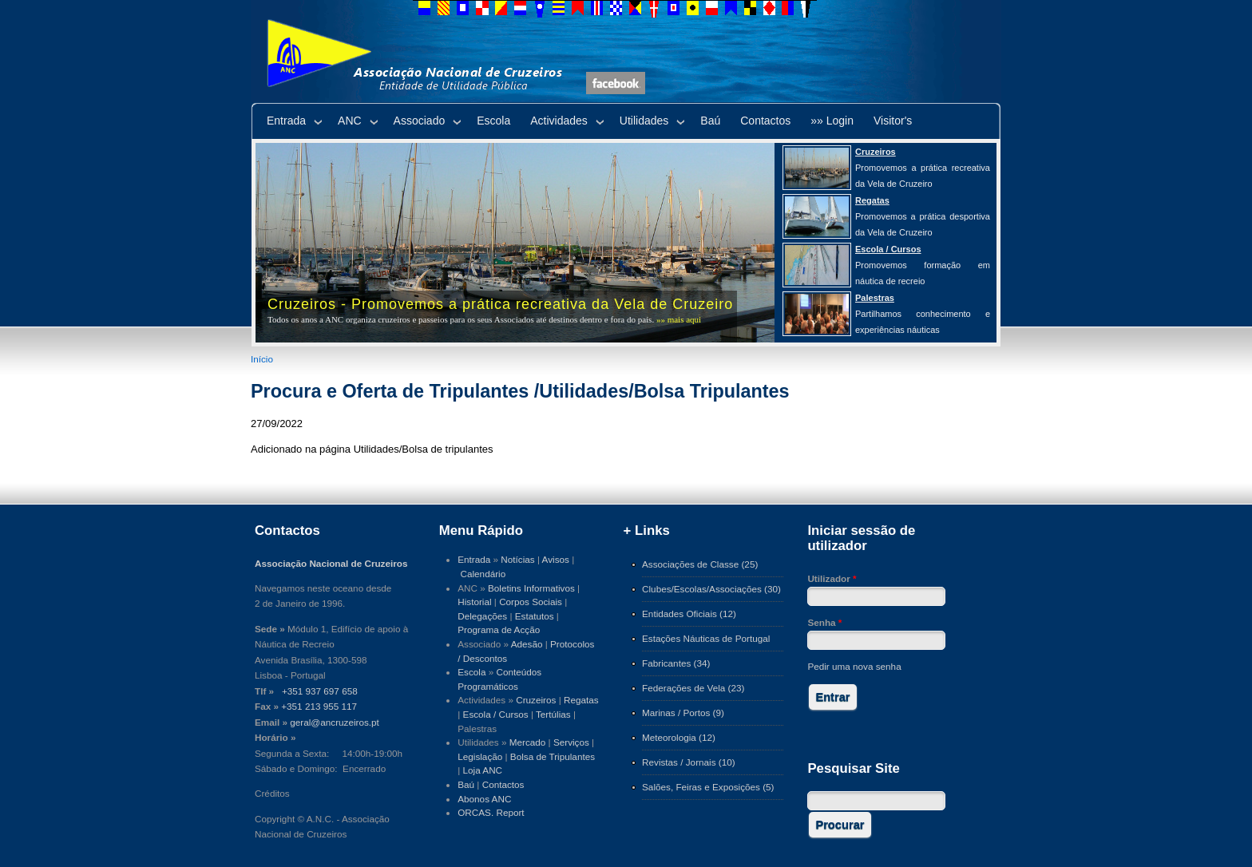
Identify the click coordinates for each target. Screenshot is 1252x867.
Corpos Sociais (530, 601)
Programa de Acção (499, 629)
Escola (493, 120)
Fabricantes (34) (676, 663)
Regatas (581, 700)
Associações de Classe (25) (700, 564)
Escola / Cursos (496, 714)
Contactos (765, 120)
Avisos (555, 559)
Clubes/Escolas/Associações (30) (711, 589)
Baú (710, 120)
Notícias (517, 559)
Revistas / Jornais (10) (688, 762)
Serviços (571, 742)
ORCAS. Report (491, 812)
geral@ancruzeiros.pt (334, 722)
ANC (350, 120)
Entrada (286, 120)
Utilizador (831, 578)
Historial (474, 601)
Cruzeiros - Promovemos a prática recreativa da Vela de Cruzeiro (500, 304)
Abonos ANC (484, 799)
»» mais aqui (678, 319)
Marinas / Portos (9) (683, 712)
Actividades (559, 120)
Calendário (483, 573)
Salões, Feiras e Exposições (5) (708, 787)
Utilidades (644, 120)
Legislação (480, 756)
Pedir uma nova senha (854, 666)
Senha (824, 622)
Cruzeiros (536, 700)
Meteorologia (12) (678, 737)
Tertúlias (553, 714)
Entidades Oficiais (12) (689, 613)
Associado (420, 120)
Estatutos (534, 616)
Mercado (527, 742)
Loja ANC (483, 770)
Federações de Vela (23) (693, 688)
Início (262, 359)
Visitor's (893, 120)
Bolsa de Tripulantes (552, 756)
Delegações (482, 616)
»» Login (832, 120)
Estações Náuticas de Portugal (706, 638)
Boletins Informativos (531, 588)
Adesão (527, 644)
